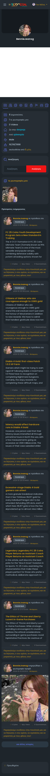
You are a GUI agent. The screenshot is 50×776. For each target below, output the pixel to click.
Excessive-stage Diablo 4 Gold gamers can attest (22, 489)
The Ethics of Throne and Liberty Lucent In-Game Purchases (23, 618)
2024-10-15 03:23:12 (20, 671)
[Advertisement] (25, 72)
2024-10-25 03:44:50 (21, 480)
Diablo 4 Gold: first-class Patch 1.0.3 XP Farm (23, 363)
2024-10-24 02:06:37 (21, 543)
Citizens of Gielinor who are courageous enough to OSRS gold (24, 300)
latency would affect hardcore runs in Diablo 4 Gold (22, 426)
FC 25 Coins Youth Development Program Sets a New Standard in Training (23, 235)
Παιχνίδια (19, 222)
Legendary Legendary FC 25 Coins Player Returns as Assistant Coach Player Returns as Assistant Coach (24, 553)
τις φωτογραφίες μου (18, 180)
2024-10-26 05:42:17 (20, 417)
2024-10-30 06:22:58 (21, 291)
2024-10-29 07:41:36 (20, 354)
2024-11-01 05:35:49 (20, 225)
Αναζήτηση (36, 169)
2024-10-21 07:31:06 (20, 609)
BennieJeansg (25, 39)
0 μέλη (28, 149)
